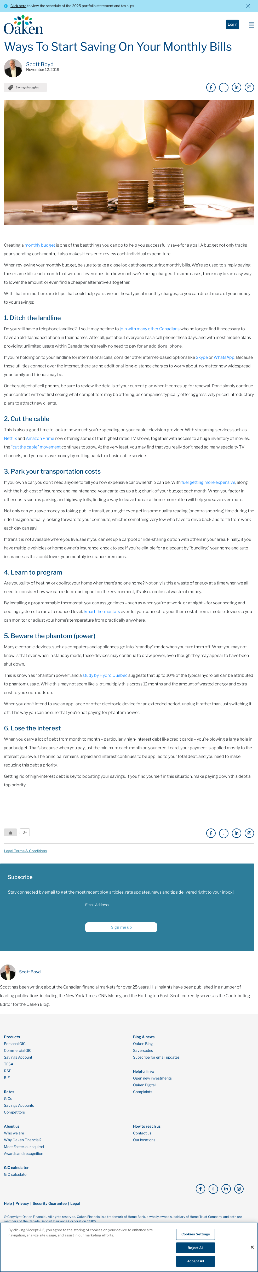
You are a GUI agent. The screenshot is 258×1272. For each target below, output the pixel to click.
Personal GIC (15, 1044)
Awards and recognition (23, 1153)
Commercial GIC (18, 1050)
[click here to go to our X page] (223, 87)
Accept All (195, 1261)
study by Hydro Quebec (105, 675)
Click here (18, 6)
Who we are (14, 1133)
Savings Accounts (19, 1105)
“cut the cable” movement (36, 447)
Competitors (14, 1112)
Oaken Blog (143, 1044)
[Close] (252, 1247)
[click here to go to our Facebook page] (211, 87)
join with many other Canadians (150, 328)
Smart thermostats (102, 611)
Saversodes (143, 1050)
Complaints (142, 1092)
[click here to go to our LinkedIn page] (236, 87)
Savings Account (18, 1057)
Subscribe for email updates (156, 1057)
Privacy (22, 1203)
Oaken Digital (144, 1085)
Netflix (10, 438)
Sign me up (121, 927)
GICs (8, 1098)
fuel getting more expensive (208, 482)
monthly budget (40, 245)
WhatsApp (224, 357)
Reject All (195, 1248)
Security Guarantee (50, 1203)
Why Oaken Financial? (22, 1140)
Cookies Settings (195, 1234)
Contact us (142, 1133)
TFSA (8, 1064)
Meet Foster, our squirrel (24, 1147)
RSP (8, 1071)
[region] (129, 1247)
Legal (75, 1203)
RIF (7, 1078)
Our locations (144, 1140)
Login (232, 24)
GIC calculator (16, 1174)
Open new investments (152, 1078)
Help (8, 1203)
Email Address (96, 905)
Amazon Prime (40, 438)
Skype (202, 357)
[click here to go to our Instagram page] (249, 87)
